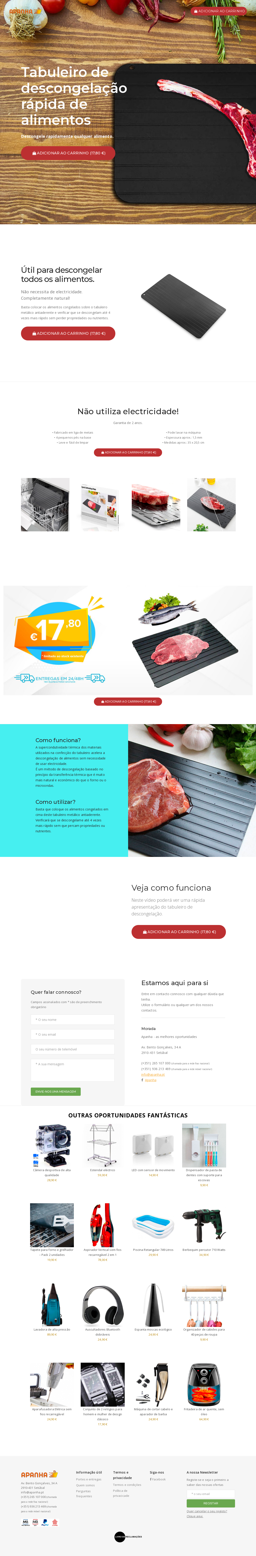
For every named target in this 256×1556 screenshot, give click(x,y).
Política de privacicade (121, 1493)
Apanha (150, 1080)
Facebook (158, 1479)
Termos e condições (127, 1485)
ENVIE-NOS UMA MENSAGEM (56, 1091)
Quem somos (85, 1485)
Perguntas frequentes (84, 1493)
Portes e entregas (88, 1479)
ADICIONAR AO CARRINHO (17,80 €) (69, 153)
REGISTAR (211, 1503)
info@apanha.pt (153, 1074)
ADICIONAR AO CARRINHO (219, 11)
